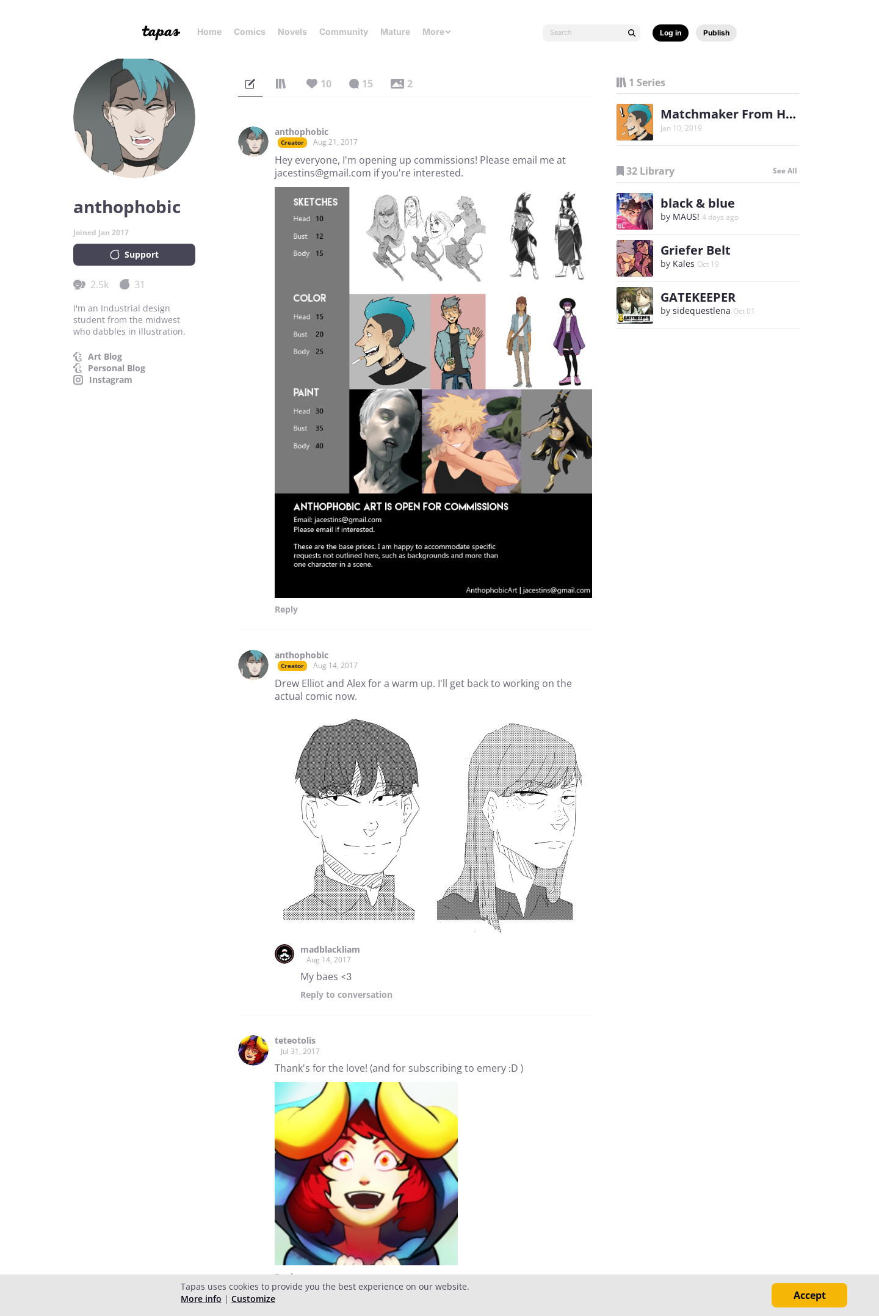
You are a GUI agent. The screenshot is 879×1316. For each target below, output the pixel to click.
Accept (810, 1295)
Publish (716, 32)
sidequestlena (702, 310)
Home (209, 31)
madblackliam (330, 949)
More (437, 31)
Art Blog (105, 357)
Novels (292, 31)
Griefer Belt (695, 250)
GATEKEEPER (698, 297)
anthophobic (301, 131)
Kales (684, 263)
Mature (395, 31)
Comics (250, 31)
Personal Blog (116, 368)
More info (201, 1298)
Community (343, 31)
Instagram (110, 380)
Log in (670, 32)
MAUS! (686, 216)
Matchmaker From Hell (730, 114)
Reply (286, 609)
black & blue (697, 203)
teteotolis (295, 1040)
